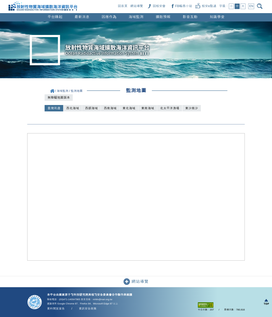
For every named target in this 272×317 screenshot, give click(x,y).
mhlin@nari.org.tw (102, 299)
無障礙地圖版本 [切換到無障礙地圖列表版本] (58, 97)
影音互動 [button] (190, 17)
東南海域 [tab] (147, 108)
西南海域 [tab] (110, 108)
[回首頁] (43, 2)
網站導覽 (136, 6)
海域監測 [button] (136, 17)
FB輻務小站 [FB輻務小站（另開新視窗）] (183, 6)
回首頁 (122, 6)
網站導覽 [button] (136, 281)
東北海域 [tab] (128, 108)
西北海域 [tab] (72, 108)
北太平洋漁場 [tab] (169, 108)
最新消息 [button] (82, 17)
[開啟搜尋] (260, 6)
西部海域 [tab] (91, 108)
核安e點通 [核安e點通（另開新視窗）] (209, 6)
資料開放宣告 (56, 308)
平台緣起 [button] (54, 17)
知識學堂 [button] (217, 17)
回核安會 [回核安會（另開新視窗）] (159, 6)
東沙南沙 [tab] (191, 108)
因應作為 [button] (109, 17)
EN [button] (251, 6)
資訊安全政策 (88, 308)
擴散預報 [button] (163, 17)
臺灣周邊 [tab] (53, 108)
